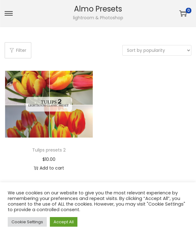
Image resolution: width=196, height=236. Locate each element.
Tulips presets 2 (49, 150)
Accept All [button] (64, 222)
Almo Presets (98, 9)
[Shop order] (157, 50)
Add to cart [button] (49, 168)
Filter (18, 50)
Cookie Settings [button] (27, 222)
